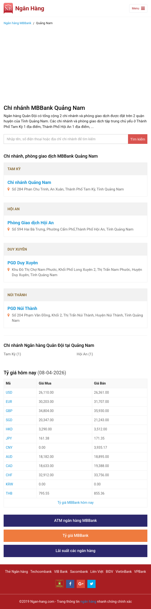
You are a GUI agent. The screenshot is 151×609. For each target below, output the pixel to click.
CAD (9, 466)
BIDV (109, 572)
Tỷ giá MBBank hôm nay (75, 502)
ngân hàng (88, 601)
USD (9, 392)
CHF (9, 475)
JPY (9, 438)
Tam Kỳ (12, 354)
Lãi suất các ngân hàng (76, 550)
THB (9, 493)
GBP (9, 411)
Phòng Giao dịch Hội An (31, 222)
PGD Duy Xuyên (23, 262)
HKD (9, 429)
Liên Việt (96, 572)
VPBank (140, 572)
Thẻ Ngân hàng (16, 572)
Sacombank (79, 572)
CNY (9, 447)
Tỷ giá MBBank (76, 535)
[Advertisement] (75, 63)
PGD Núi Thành (22, 308)
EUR (9, 402)
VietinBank (124, 572)
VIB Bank (61, 572)
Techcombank (41, 572)
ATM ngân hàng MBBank (75, 520)
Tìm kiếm (137, 139)
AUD (9, 457)
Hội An (85, 354)
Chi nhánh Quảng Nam (29, 182)
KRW (9, 484)
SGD (9, 420)
